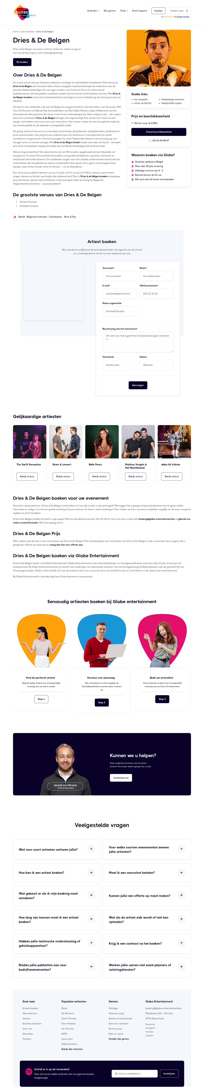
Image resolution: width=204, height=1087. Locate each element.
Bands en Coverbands (120, 1018)
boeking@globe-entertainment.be (163, 1008)
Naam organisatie (112, 303)
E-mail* (106, 285)
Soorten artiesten (32, 1023)
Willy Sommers (69, 1044)
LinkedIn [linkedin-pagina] (149, 1035)
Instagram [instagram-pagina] (150, 1028)
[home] (25, 13)
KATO (64, 1033)
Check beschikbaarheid (159, 132)
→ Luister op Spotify (141, 103)
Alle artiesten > (28, 31)
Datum (143, 357)
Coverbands (55, 216)
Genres (26, 1018)
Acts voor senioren (118, 1023)
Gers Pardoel (68, 1023)
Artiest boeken (30, 1008)
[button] (93, 11)
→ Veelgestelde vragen (170, 103)
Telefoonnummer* (149, 285)
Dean (64, 1008)
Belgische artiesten (37, 216)
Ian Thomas (67, 1028)
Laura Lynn (67, 1039)
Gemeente (108, 357)
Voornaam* (109, 268)
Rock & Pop (70, 216)
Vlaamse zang (116, 1013)
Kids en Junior (116, 1033)
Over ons (27, 1028)
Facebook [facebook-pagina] (150, 1024)
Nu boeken (22, 62)
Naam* (143, 268)
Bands (22, 216)
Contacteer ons (120, 778)
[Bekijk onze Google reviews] (175, 16)
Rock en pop (115, 1028)
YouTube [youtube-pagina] (149, 1032)
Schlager (113, 1008)
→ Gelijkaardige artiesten (171, 99)
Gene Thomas (68, 1018)
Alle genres (110, 10)
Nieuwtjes (28, 1033)
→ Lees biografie (139, 99)
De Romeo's (67, 1013)
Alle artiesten (30, 1013)
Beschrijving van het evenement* (120, 329)
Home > (16, 31)
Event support (139, 10)
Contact (158, 11)
